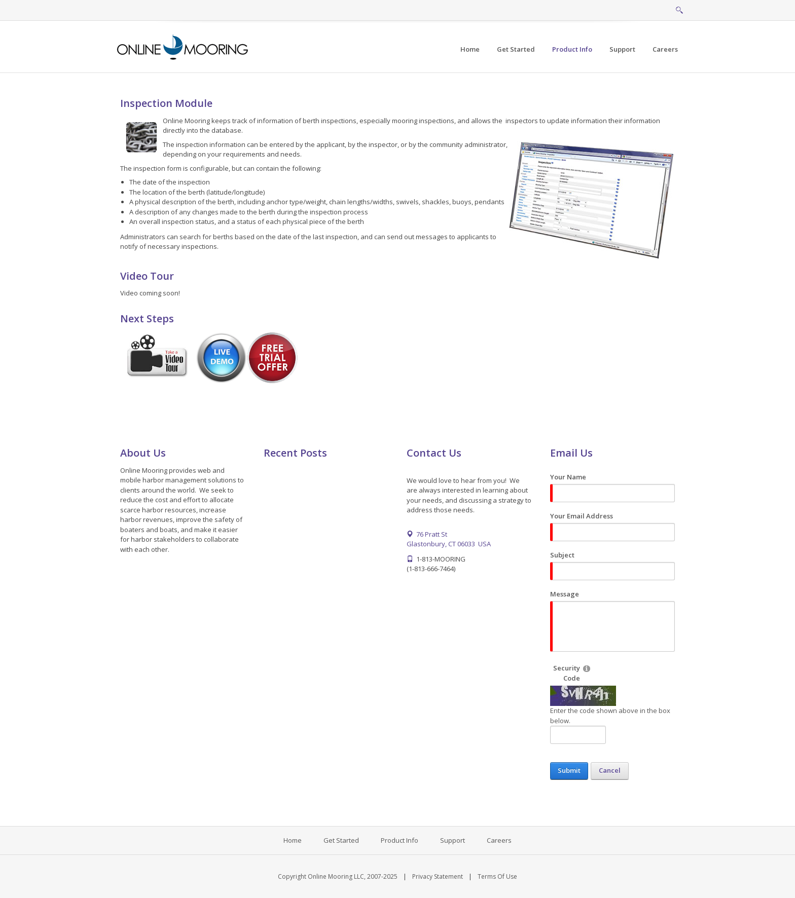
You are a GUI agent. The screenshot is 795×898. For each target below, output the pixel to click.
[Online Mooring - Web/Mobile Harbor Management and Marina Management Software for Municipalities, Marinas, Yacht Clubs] (183, 46)
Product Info (399, 840)
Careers (499, 840)
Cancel (610, 770)
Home (292, 840)
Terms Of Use (497, 876)
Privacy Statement (437, 876)
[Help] (586, 668)
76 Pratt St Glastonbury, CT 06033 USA (449, 539)
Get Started (341, 840)
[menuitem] (516, 49)
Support (452, 840)
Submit (569, 770)
